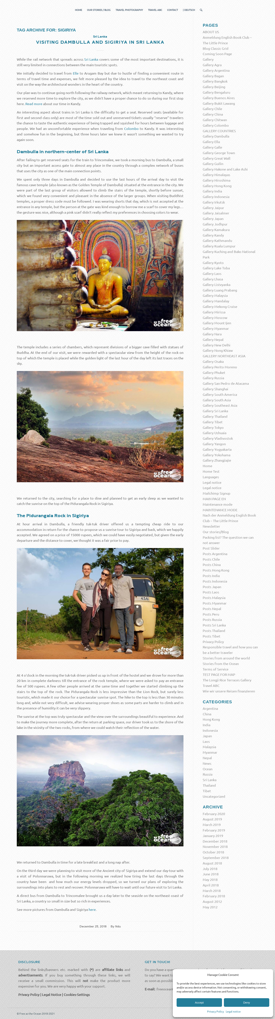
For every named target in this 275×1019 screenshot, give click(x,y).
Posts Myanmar (215, 603)
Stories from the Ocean (221, 664)
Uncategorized (214, 796)
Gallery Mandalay (216, 301)
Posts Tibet (211, 636)
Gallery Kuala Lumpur (219, 246)
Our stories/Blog (216, 532)
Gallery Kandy (213, 235)
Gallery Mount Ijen (217, 323)
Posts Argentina (215, 554)
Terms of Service (215, 669)
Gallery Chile (212, 109)
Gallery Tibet (213, 422)
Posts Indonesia (215, 581)
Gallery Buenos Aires (219, 98)
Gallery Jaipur (213, 208)
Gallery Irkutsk (214, 202)
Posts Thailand (214, 631)
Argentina (210, 708)
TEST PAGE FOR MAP (219, 674)
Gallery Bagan (213, 76)
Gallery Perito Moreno (220, 367)
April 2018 (211, 885)
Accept (199, 1002)
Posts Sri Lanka (214, 625)
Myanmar (210, 752)
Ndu (118, 926)
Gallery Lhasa (213, 279)
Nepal (207, 758)
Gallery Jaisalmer (216, 213)
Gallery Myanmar (216, 328)
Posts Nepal (212, 609)
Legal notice (233, 1011)
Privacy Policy (215, 1011)
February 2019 (214, 830)
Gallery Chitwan (215, 120)
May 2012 (210, 907)
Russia (207, 774)
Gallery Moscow (215, 318)
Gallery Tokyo (213, 427)
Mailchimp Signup (216, 493)
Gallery (208, 59)
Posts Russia (212, 619)
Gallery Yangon (214, 444)
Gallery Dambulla (216, 136)
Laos (206, 741)
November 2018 (215, 846)
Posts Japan (212, 587)
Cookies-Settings (77, 994)
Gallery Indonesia (216, 197)
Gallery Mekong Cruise (220, 306)
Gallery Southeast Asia (220, 405)
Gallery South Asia (217, 400)
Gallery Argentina (216, 70)
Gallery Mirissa (214, 312)
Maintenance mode (217, 504)
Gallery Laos (212, 273)
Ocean (207, 769)
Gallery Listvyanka (216, 285)
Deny (246, 1002)
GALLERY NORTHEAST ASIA (224, 356)
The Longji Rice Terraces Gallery (227, 680)
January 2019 (213, 836)
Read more (33, 104)
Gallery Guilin (213, 164)
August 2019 (212, 819)
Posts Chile (211, 559)
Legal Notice (51, 994)
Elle (76, 73)
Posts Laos (211, 592)
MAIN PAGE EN (214, 499)
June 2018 (211, 874)
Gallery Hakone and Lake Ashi (225, 169)
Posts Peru (211, 614)
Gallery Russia (213, 378)
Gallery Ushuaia (214, 433)
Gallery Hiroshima (216, 180)
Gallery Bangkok (215, 81)
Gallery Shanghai (215, 389)
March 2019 (212, 825)
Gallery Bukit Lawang (219, 103)
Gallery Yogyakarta (217, 449)
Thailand (209, 785)
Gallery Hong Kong (217, 186)
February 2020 (214, 814)
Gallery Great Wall (216, 158)
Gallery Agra (212, 65)
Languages (211, 477)
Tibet (207, 791)
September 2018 (216, 858)
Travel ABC (211, 685)
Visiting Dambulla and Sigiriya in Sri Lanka (100, 42)
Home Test (211, 471)
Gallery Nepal (213, 339)
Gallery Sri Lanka (215, 411)
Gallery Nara (212, 334)
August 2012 (212, 901)
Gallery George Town (219, 153)
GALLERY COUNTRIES (219, 131)
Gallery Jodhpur (215, 224)
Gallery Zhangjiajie (217, 460)
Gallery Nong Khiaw (218, 350)
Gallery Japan (213, 219)
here (92, 909)
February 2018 (214, 896)
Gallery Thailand (215, 416)
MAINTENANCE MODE (220, 510)
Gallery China (213, 114)
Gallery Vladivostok (218, 438)
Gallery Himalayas (216, 175)
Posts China (212, 565)
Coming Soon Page (217, 54)
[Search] (199, 10)
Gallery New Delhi (216, 345)
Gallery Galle (212, 147)
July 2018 (210, 869)
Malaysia (209, 747)
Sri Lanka (100, 36)
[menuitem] (78, 10)
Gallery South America (220, 394)
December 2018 (215, 841)
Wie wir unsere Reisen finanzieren (229, 691)
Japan (207, 736)
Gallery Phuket (214, 372)
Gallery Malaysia (215, 295)
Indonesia (210, 730)
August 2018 (212, 863)
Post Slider (211, 548)
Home (207, 466)
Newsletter (211, 526)
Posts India (211, 576)
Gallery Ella (211, 142)
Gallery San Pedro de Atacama (226, 383)
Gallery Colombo (216, 125)
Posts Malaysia (214, 598)
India (206, 725)
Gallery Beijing (214, 87)
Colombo (131, 128)
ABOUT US (211, 32)
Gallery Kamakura (216, 230)
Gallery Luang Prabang (220, 290)
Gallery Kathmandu (217, 240)
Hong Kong (211, 719)
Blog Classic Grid (215, 48)
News (207, 763)
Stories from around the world (226, 658)
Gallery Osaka (213, 361)
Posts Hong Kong (216, 570)
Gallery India (212, 191)
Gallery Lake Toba (216, 268)
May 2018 (210, 879)
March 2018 (212, 891)
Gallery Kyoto (213, 263)
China (207, 714)
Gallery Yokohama (216, 455)
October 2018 (213, 852)
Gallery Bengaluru (216, 92)
